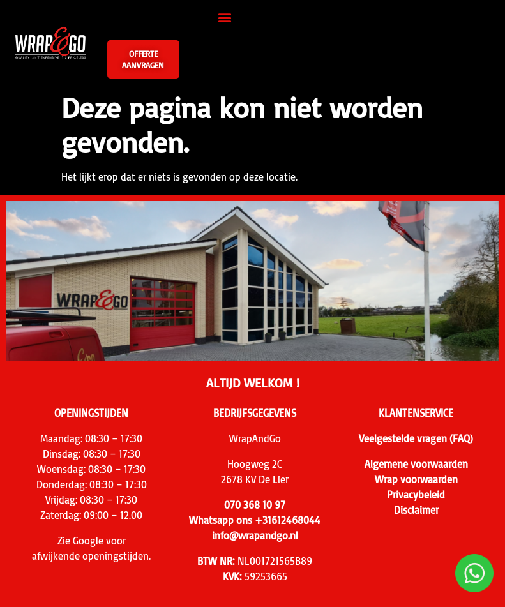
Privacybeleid (416, 494)
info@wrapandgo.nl (255, 535)
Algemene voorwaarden (416, 464)
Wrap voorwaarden (416, 479)
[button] (225, 16)
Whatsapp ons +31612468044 (254, 520)
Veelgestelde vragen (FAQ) (416, 438)
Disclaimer (416, 510)
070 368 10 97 (254, 504)
